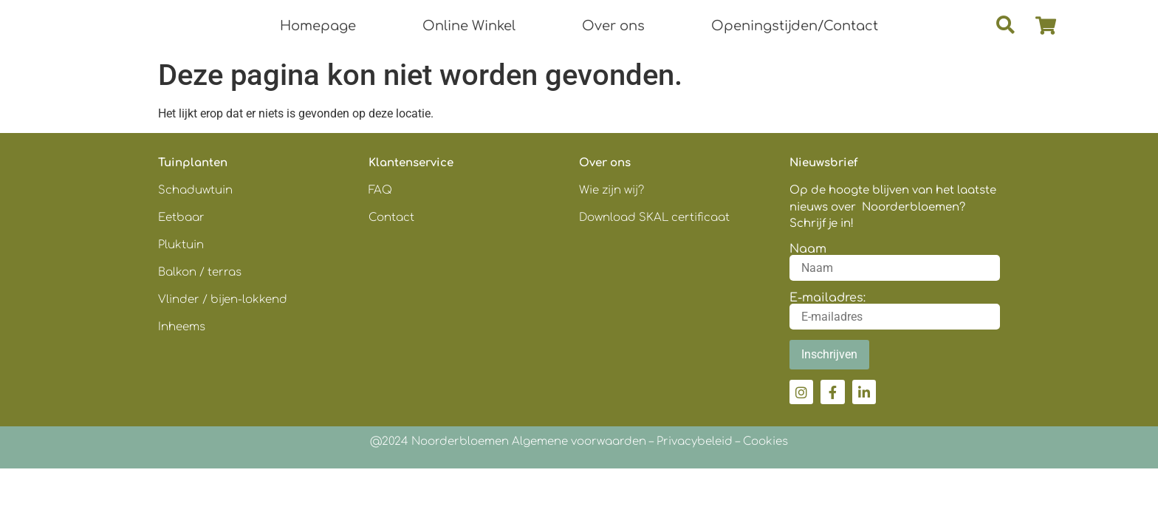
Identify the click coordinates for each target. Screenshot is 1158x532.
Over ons (613, 25)
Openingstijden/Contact (794, 25)
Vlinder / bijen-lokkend (222, 299)
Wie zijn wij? (611, 190)
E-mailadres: (827, 298)
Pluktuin (181, 245)
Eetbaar (181, 217)
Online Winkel (468, 25)
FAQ (380, 190)
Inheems (181, 327)
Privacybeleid (695, 441)
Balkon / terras (199, 272)
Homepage (318, 25)
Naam (807, 249)
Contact (391, 217)
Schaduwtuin (195, 190)
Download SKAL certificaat (656, 217)
